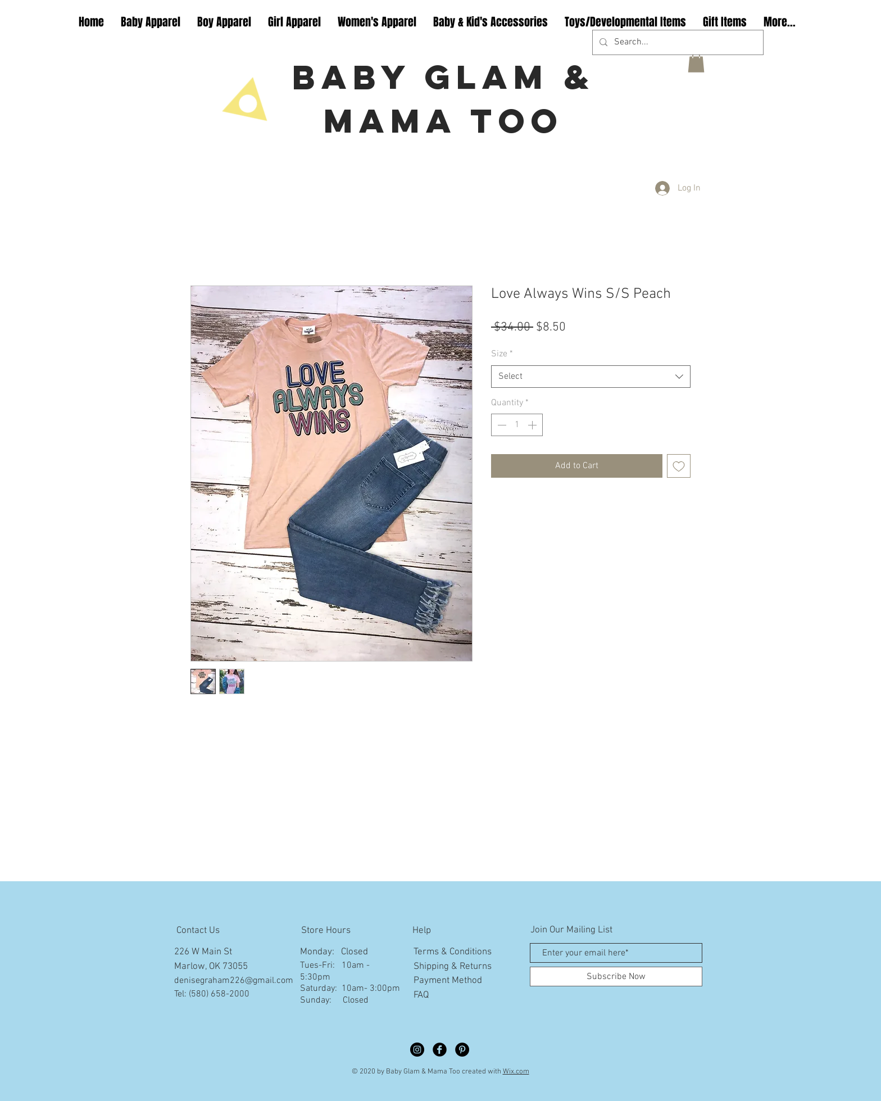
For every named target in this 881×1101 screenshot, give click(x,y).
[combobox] (591, 376)
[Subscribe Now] (616, 976)
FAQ (421, 995)
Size (502, 354)
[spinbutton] (516, 425)
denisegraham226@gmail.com (233, 980)
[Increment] (533, 425)
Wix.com (516, 1071)
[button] (696, 62)
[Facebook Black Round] (440, 1050)
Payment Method (448, 980)
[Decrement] (500, 425)
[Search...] (676, 42)
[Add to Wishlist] (679, 466)
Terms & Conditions (453, 952)
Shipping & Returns (453, 966)
